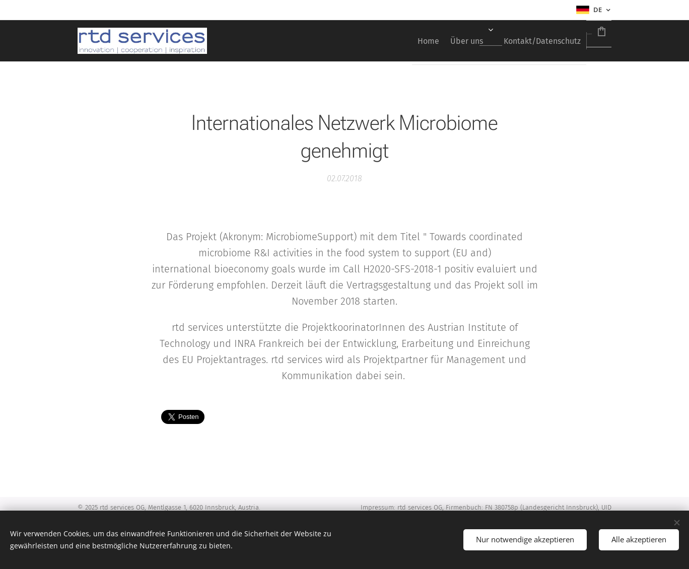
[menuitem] (370, 40)
